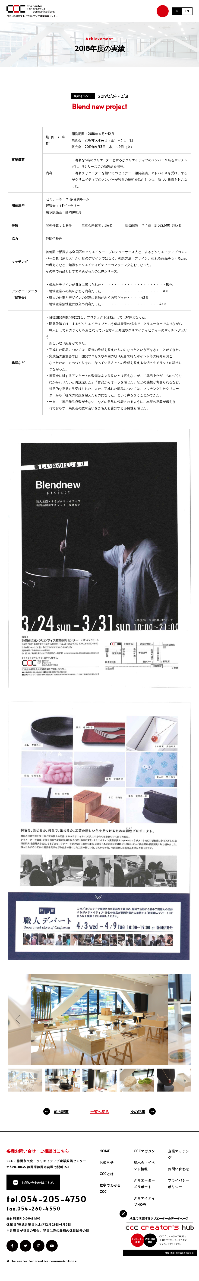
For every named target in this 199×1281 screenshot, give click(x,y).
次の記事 (137, 1111)
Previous (18, 1019)
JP (176, 11)
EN (187, 11)
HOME (105, 1151)
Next (181, 1026)
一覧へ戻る (99, 1111)
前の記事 (61, 1111)
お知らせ (107, 1162)
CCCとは (107, 1174)
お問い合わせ (178, 1169)
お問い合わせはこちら (38, 1183)
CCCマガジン (144, 1151)
